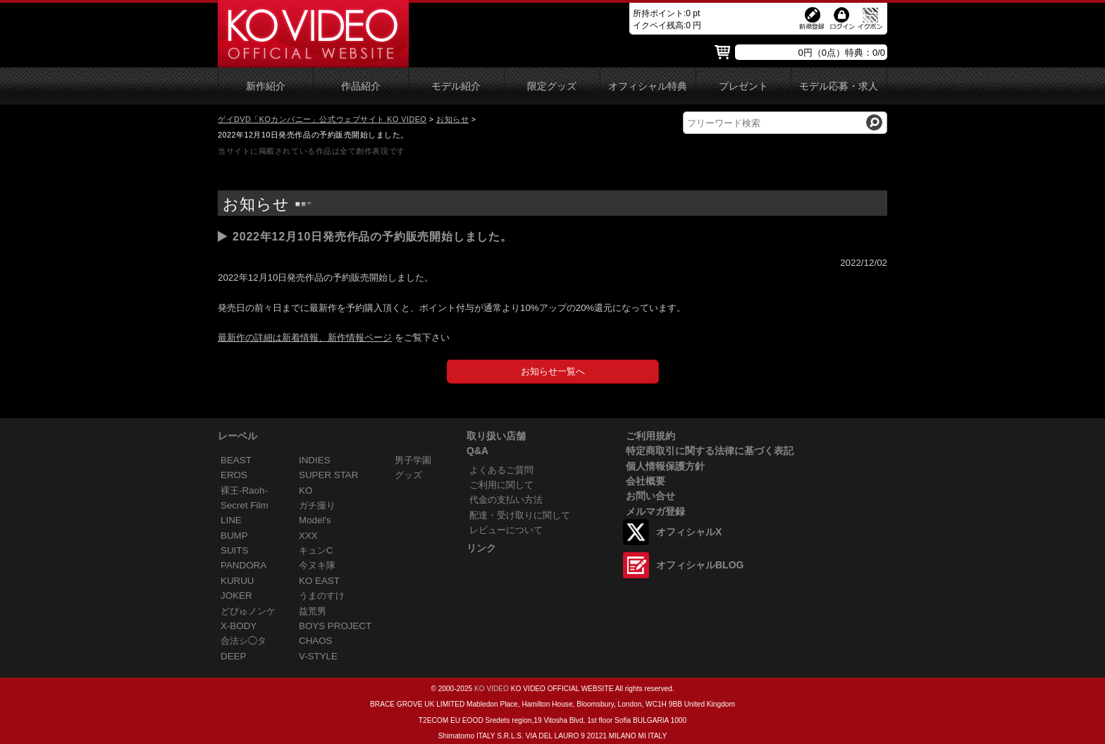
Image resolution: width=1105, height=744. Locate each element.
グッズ (408, 475)
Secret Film (244, 505)
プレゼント (743, 86)
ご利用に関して (501, 485)
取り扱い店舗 (496, 435)
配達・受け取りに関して (519, 515)
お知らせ (452, 119)
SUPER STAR (328, 475)
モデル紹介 (456, 86)
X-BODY (239, 626)
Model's (315, 520)
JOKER (236, 595)
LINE (231, 520)
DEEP (233, 656)
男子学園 (413, 460)
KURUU (237, 580)
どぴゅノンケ (248, 611)
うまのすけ (322, 595)
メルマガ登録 (655, 511)
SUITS (234, 550)
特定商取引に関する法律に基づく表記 (710, 450)
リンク (481, 548)
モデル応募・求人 (838, 86)
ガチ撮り (317, 505)
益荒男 (312, 611)
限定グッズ (551, 86)
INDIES (315, 460)
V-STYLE (318, 656)
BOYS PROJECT (335, 626)
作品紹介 (361, 86)
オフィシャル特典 (647, 86)
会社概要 (645, 481)
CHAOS (316, 640)
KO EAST (319, 580)
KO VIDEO (491, 689)
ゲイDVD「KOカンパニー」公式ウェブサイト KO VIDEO (322, 119)
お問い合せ (650, 495)
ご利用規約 (650, 435)
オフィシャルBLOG (699, 565)
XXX (308, 535)
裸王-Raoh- (244, 490)
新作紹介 (265, 86)
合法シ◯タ (243, 640)
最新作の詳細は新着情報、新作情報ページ (305, 337)
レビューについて (506, 530)
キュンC (316, 550)
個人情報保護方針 (665, 466)
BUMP (234, 535)
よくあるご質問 (501, 470)
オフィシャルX (689, 531)
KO (305, 490)
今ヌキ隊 (317, 565)
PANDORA (243, 565)
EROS (234, 475)
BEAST (236, 460)
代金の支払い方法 (506, 499)
